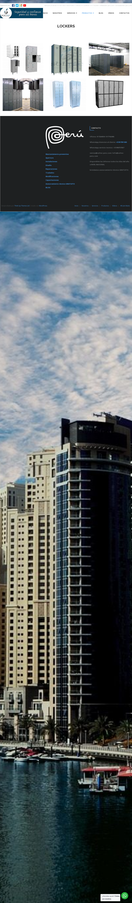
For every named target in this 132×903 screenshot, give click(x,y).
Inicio (76, 206)
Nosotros (85, 206)
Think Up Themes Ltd (21, 206)
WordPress (43, 206)
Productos (105, 206)
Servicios (95, 206)
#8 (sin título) (125, 206)
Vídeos (114, 206)
